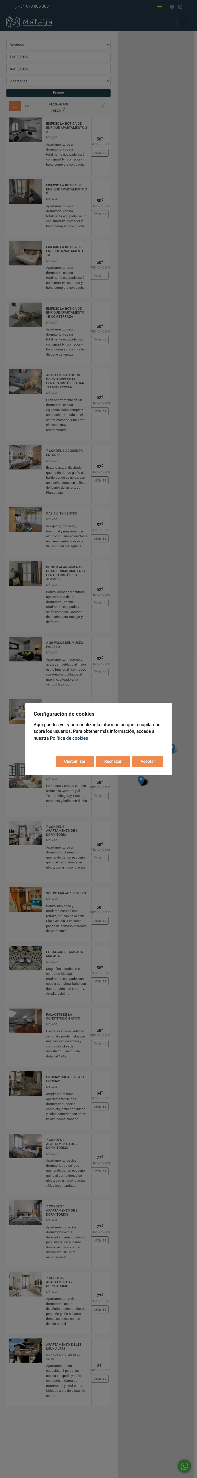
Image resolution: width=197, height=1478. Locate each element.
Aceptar (148, 761)
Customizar (74, 761)
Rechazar (113, 761)
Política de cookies (69, 738)
